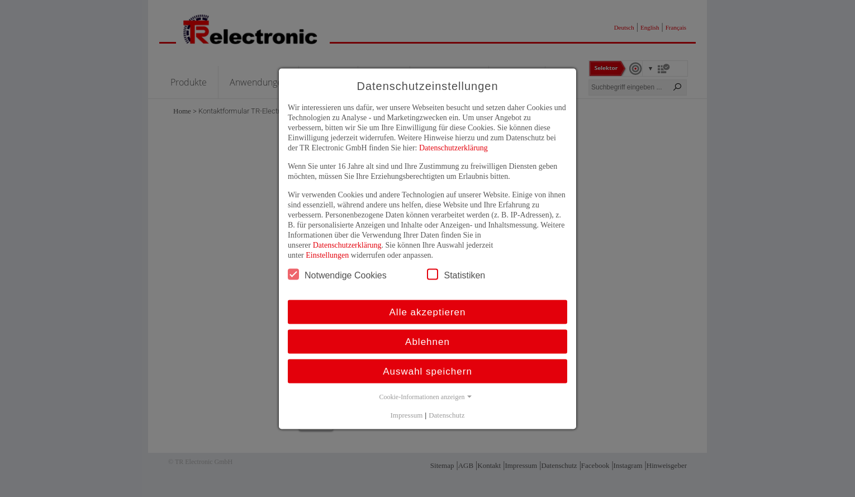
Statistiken (456, 274)
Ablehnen (427, 341)
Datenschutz (446, 414)
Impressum (407, 414)
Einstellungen (327, 254)
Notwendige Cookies (337, 274)
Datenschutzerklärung (453, 147)
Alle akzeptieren (428, 311)
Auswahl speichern (427, 371)
